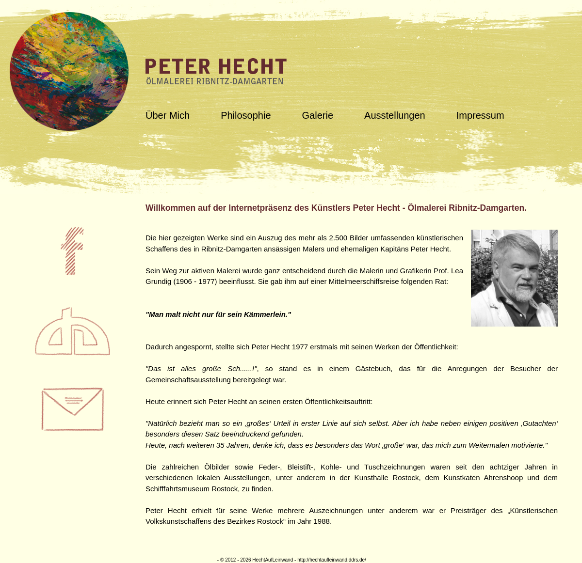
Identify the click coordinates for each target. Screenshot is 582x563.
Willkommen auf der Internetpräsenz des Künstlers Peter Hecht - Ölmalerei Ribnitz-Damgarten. (336, 208)
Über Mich (168, 115)
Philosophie (246, 115)
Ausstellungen (394, 115)
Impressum (480, 115)
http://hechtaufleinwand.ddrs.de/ (331, 560)
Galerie (317, 115)
